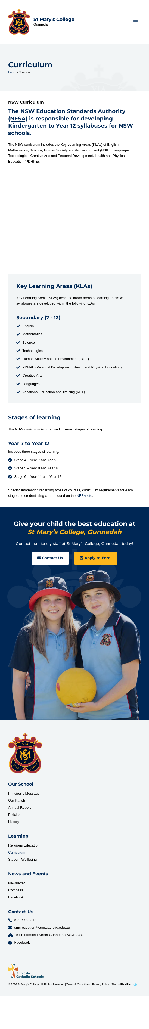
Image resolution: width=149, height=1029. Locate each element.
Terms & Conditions (78, 984)
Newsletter (16, 883)
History (13, 822)
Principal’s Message (23, 793)
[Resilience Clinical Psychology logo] (25, 753)
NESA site (84, 496)
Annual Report (19, 807)
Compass (15, 890)
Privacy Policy (100, 984)
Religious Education (23, 845)
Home (11, 72)
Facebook (16, 897)
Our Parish (16, 800)
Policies (14, 815)
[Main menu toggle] (135, 21)
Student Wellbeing (22, 859)
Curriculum (16, 852)
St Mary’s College (53, 19)
